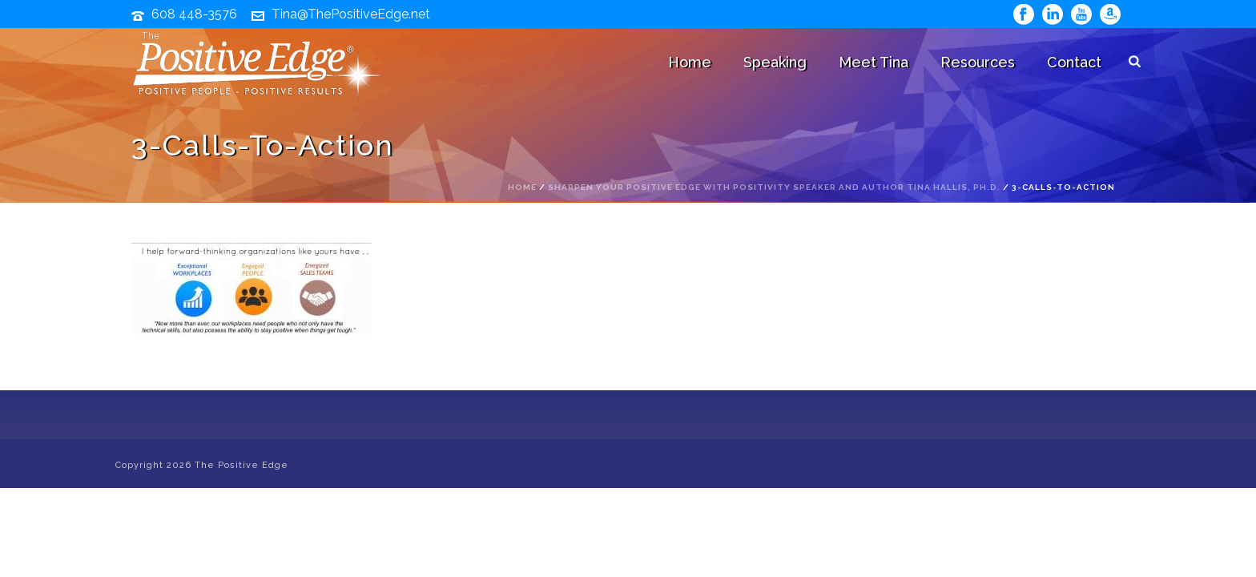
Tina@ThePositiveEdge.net (351, 14)
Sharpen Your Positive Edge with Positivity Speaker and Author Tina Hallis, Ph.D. (774, 187)
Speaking (775, 62)
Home (689, 62)
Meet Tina (873, 62)
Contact (1074, 62)
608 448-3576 (194, 14)
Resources (977, 62)
